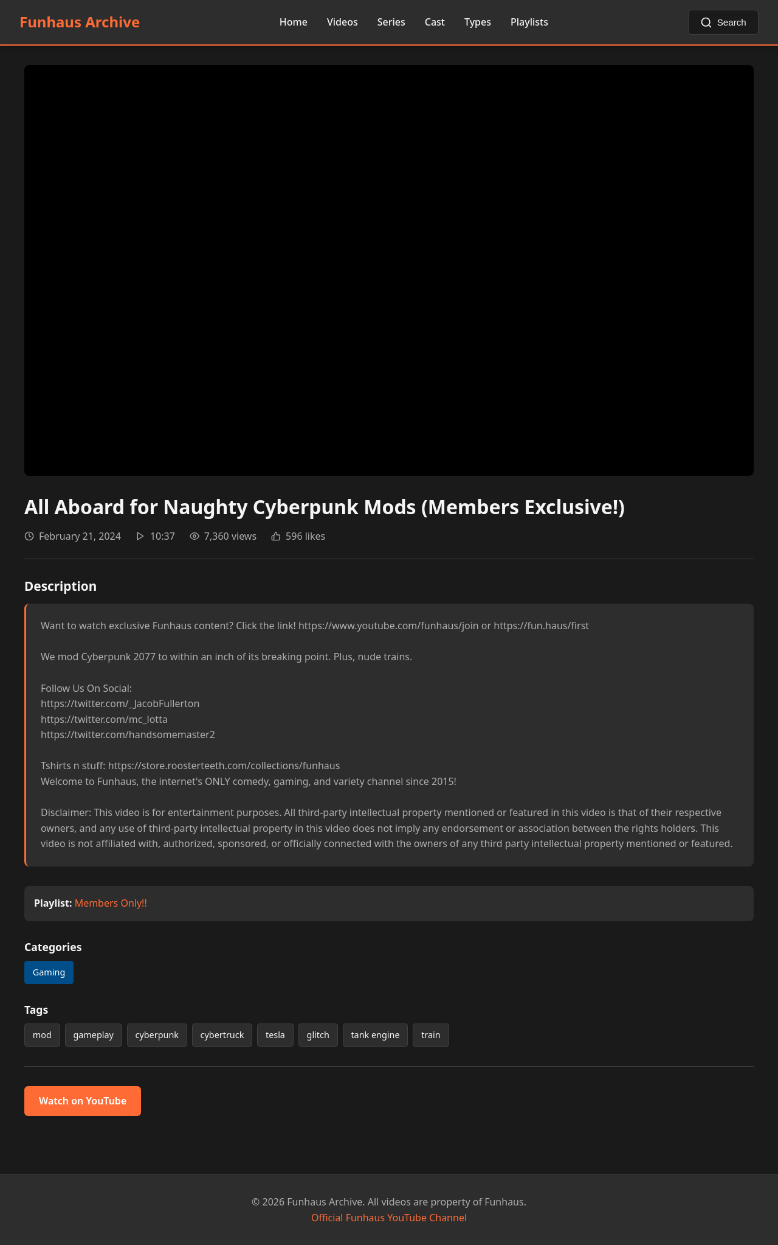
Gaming (49, 972)
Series (391, 22)
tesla (275, 1035)
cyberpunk (156, 1035)
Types (477, 22)
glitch (318, 1035)
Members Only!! (111, 903)
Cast (435, 22)
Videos (342, 22)
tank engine (375, 1035)
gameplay (93, 1035)
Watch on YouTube (82, 1100)
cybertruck (222, 1035)
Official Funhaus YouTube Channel (389, 1217)
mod (42, 1035)
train (431, 1035)
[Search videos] (723, 22)
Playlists (529, 22)
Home (294, 22)
